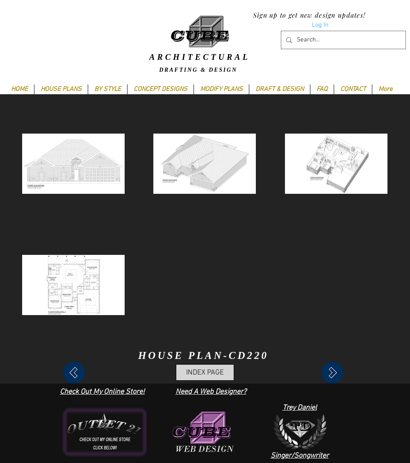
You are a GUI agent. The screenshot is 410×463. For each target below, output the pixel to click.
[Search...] (342, 40)
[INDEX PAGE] (205, 372)
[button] (107, 89)
